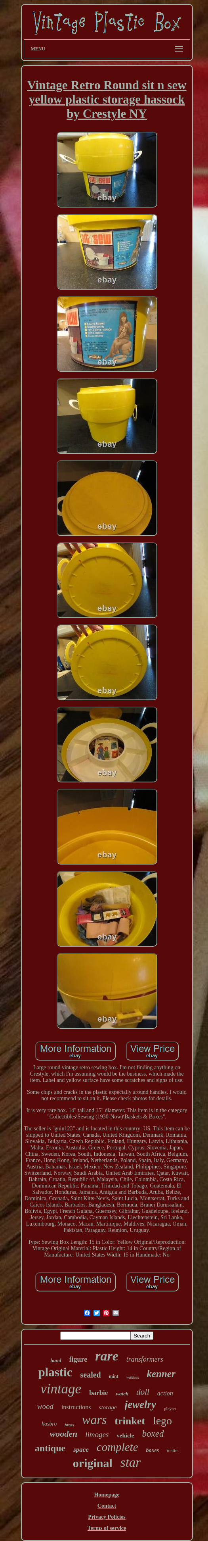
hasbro (49, 1424)
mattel (173, 1450)
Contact (106, 1506)
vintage (60, 1389)
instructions (76, 1407)
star (130, 1462)
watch (122, 1394)
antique (50, 1448)
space (81, 1449)
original (93, 1463)
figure (78, 1359)
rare (106, 1356)
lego (162, 1420)
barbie (98, 1393)
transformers (144, 1359)
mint (113, 1376)
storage (108, 1407)
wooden (64, 1434)
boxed (153, 1434)
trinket (129, 1421)
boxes (152, 1450)
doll (142, 1392)
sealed (90, 1374)
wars (94, 1419)
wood (45, 1406)
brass (69, 1424)
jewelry (140, 1404)
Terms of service (107, 1528)
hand (55, 1360)
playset (170, 1408)
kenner (161, 1373)
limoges (97, 1434)
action (165, 1393)
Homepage (107, 1495)
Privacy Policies (106, 1517)
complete (117, 1447)
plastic (55, 1372)
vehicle (125, 1435)
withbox (132, 1377)
